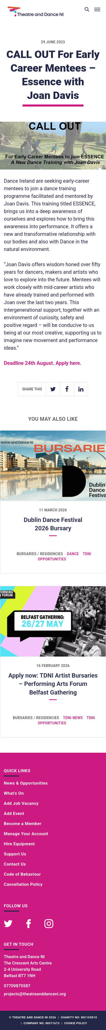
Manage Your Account (26, 833)
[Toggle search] (87, 10)
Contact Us (15, 864)
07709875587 (17, 985)
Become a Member (22, 823)
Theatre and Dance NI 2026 (34, 1017)
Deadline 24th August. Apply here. (42, 363)
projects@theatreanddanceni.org (35, 994)
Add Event (14, 813)
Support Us (15, 854)
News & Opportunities (26, 783)
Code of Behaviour (22, 874)
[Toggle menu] (97, 10)
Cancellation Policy (23, 884)
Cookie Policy (75, 1023)
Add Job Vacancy (21, 803)
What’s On (14, 793)
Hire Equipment (19, 844)
